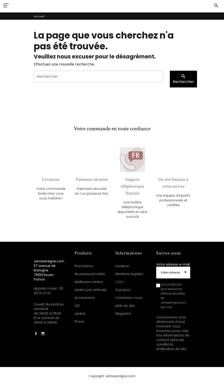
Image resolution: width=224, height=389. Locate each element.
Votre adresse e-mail (173, 264)
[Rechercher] (98, 76)
